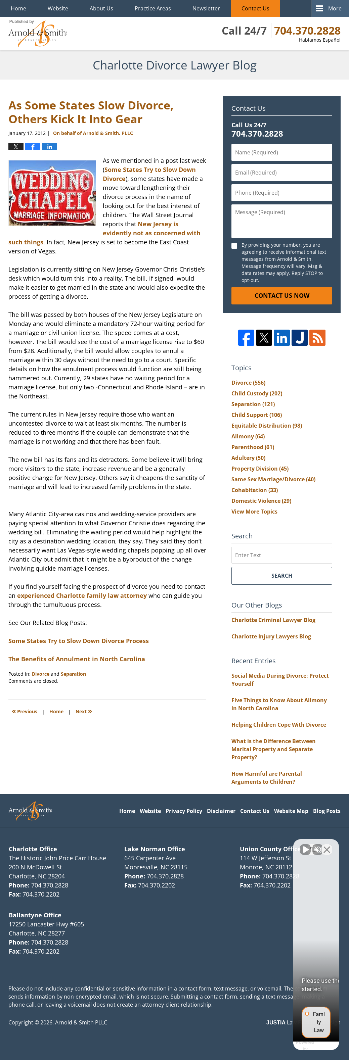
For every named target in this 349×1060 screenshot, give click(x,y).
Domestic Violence (261, 500)
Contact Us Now (282, 295)
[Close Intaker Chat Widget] (326, 845)
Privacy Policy (184, 811)
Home (18, 8)
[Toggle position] (312, 845)
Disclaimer (221, 811)
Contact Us (255, 8)
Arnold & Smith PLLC (81, 1022)
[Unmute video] (230, 845)
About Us (101, 8)
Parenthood (252, 447)
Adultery (248, 458)
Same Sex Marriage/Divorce (273, 479)
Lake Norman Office (154, 849)
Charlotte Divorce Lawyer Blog (37, 33)
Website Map (291, 811)
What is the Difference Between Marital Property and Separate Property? (273, 749)
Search (281, 575)
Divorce (40, 674)
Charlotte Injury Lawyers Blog (271, 636)
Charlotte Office (33, 849)
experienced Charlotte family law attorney (82, 595)
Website (58, 8)
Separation (73, 674)
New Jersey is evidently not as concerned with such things (104, 233)
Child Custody (256, 393)
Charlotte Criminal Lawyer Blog (273, 620)
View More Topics (254, 511)
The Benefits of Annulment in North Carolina (76, 659)
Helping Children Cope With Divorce (278, 724)
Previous (24, 710)
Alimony (248, 436)
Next (84, 710)
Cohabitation (254, 490)
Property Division (260, 468)
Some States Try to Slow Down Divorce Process (78, 641)
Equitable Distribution (266, 425)
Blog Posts (327, 811)
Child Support (256, 415)
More (335, 8)
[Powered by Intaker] (291, 1046)
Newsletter (206, 8)
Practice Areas (153, 8)
